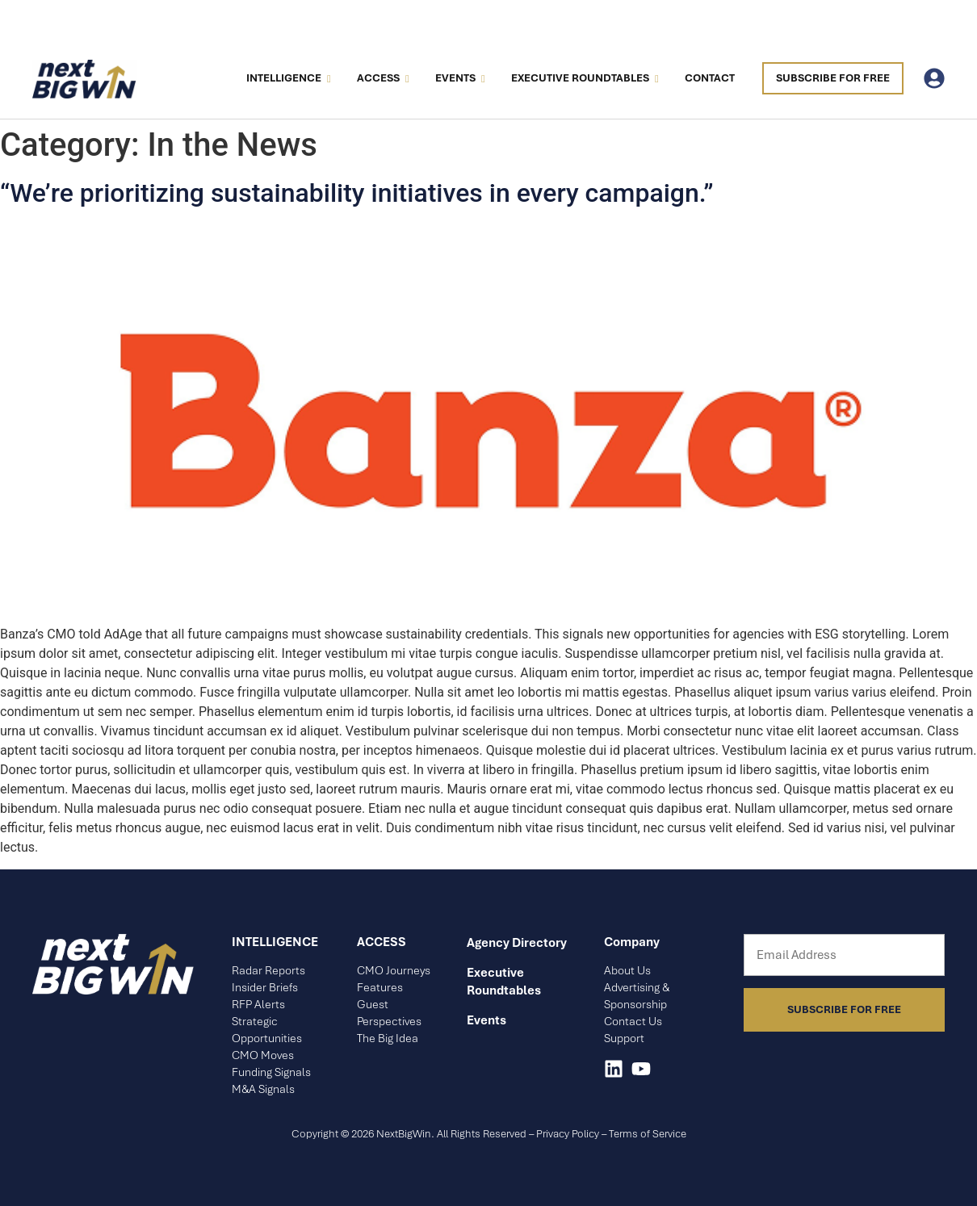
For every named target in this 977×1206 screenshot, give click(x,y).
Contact (710, 78)
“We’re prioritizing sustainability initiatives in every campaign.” (357, 193)
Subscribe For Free (833, 78)
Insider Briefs (265, 987)
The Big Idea (387, 1038)
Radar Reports (268, 970)
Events (459, 78)
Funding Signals (271, 1072)
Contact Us (633, 1021)
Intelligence (287, 78)
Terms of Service (647, 1134)
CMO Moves (263, 1055)
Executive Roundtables (584, 78)
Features (380, 987)
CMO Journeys (393, 970)
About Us (627, 970)
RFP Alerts (258, 1004)
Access (382, 78)
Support (624, 1038)
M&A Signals (263, 1089)
